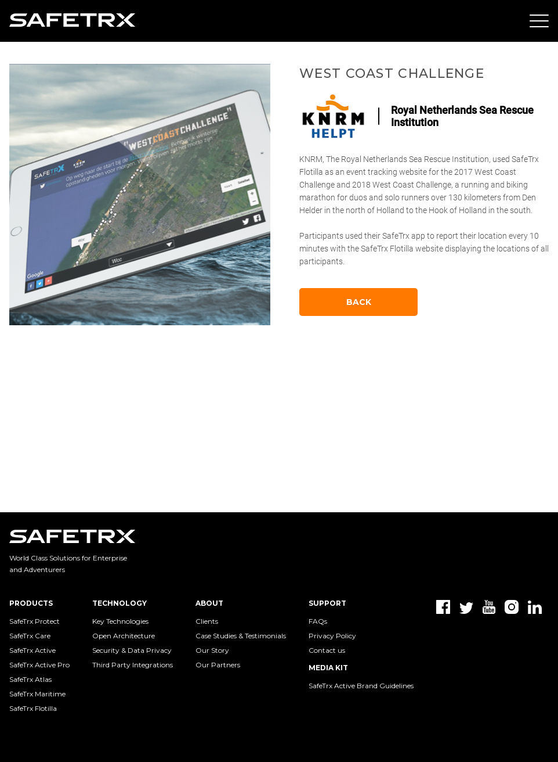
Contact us (327, 650)
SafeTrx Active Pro (39, 664)
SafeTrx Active (32, 650)
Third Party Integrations (132, 664)
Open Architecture (123, 635)
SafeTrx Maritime (37, 693)
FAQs (318, 621)
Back (358, 302)
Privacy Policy (332, 635)
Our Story (212, 650)
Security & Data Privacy (132, 650)
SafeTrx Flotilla (33, 708)
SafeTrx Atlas (30, 679)
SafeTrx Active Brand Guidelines (361, 685)
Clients (206, 621)
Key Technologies (120, 621)
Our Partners (217, 664)
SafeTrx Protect (34, 621)
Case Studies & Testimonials (240, 635)
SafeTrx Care (29, 635)
